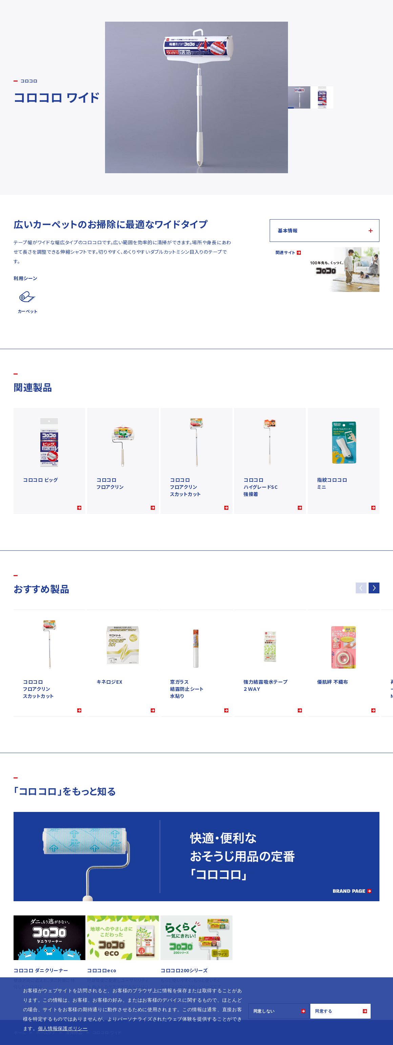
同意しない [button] (264, 1011)
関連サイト (285, 252)
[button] (374, 588)
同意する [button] (323, 1011)
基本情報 (288, 230)
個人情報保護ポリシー (63, 1028)
